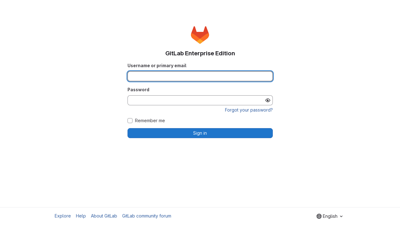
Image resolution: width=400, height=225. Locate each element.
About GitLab (104, 215)
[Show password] (268, 100)
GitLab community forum (146, 215)
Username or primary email (157, 65)
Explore (63, 215)
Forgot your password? (249, 109)
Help (81, 215)
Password (138, 89)
